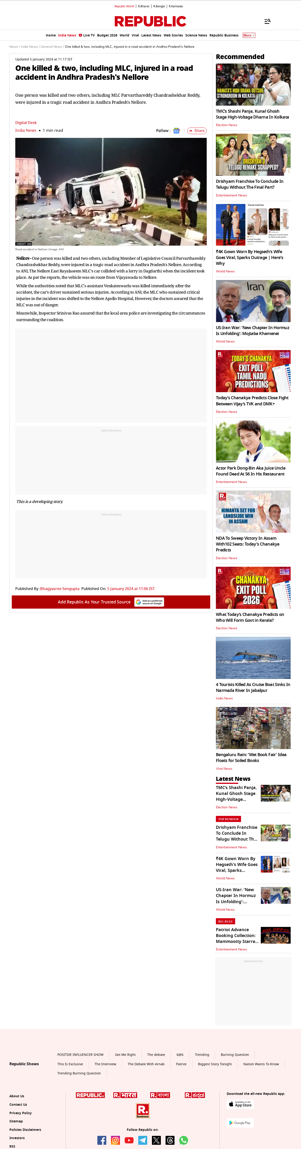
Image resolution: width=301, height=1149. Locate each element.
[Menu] (265, 21)
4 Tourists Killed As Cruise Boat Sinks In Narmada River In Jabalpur (253, 688)
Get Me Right (125, 1054)
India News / (30, 46)
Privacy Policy (20, 1113)
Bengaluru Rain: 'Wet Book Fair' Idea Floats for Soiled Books (251, 758)
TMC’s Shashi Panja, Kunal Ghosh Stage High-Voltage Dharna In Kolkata (252, 114)
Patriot (181, 1064)
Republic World (124, 6)
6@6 (180, 1054)
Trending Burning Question (79, 1073)
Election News (226, 125)
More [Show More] (249, 35)
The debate (156, 1054)
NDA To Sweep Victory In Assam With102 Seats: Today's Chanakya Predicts (248, 544)
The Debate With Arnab (146, 1064)
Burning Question (235, 1054)
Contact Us (18, 1104)
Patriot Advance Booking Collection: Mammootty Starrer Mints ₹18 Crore (236, 939)
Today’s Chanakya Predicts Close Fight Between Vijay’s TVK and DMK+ (252, 401)
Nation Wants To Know (261, 1064)
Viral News (224, 768)
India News (25, 130)
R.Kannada (176, 6)
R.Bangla (159, 6)
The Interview (105, 1064)
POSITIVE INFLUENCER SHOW (80, 1054)
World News (225, 271)
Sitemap (16, 1121)
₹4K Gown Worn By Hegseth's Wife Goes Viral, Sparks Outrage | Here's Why (249, 258)
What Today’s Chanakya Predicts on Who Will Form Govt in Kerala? (250, 617)
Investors (17, 1138)
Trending (202, 1054)
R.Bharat (143, 6)
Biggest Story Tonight (215, 1064)
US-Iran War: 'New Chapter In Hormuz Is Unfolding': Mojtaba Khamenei (252, 331)
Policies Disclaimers (25, 1129)
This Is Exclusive (70, 1064)
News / (14, 46)
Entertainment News (231, 195)
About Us (16, 1096)
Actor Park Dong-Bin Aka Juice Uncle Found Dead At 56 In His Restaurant (250, 471)
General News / (52, 46)
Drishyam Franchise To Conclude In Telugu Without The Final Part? (249, 184)
